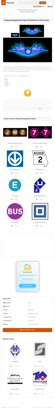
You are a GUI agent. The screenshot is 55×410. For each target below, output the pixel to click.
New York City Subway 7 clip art (40, 143)
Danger (6, 82)
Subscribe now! (27, 285)
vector (10, 2)
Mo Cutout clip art (40, 169)
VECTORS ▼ (38, 6)
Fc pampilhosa (15, 361)
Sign (6, 78)
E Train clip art (15, 196)
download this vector (27, 330)
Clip (29, 324)
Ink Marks (7, 84)
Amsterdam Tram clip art (40, 222)
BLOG (50, 6)
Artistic (32, 324)
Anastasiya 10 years (39, 389)
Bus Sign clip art (15, 222)
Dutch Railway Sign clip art (40, 196)
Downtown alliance (15, 389)
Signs (6, 81)
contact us (39, 407)
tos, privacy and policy (48, 407)
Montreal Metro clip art (15, 169)
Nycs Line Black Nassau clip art (15, 143)
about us (33, 407)
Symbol (23, 75)
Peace (6, 85)
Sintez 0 (40, 361)
